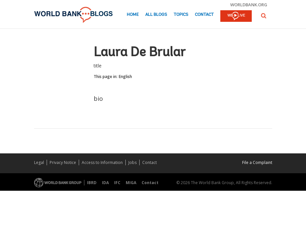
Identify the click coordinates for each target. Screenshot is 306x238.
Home (133, 15)
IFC (117, 182)
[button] (263, 16)
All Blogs (156, 15)
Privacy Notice (63, 162)
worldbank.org (248, 5)
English (125, 76)
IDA (105, 182)
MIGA (131, 182)
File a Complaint (257, 162)
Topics (181, 15)
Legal (39, 162)
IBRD (92, 182)
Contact (204, 15)
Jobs (132, 162)
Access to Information (102, 162)
